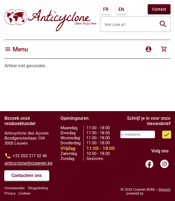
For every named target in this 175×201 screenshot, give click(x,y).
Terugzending (38, 188)
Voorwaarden (14, 188)
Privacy (10, 193)
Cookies (24, 193)
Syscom (165, 190)
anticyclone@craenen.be (28, 163)
